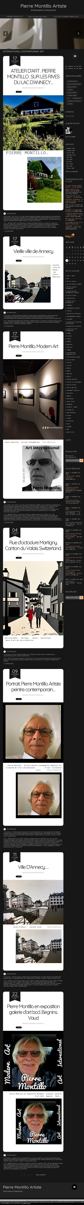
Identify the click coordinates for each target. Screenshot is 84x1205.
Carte (68, 440)
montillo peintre (31, 514)
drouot (26, 224)
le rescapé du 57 (37, 520)
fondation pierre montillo (35, 223)
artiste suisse (14, 218)
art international (50, 840)
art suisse (45, 659)
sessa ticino (38, 844)
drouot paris (16, 517)
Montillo (35, 510)
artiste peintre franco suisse (33, 840)
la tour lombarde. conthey (51, 845)
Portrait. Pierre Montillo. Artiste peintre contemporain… (33, 686)
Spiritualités (71, 412)
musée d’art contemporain (18, 986)
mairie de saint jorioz (44, 1163)
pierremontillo (72, 87)
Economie (69, 319)
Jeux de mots (71, 360)
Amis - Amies (71, 276)
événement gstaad (15, 844)
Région (69, 396)
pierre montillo (35, 321)
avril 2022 (69, 164)
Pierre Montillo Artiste (43, 6)
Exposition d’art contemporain (39, 509)
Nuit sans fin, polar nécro (74, 218)
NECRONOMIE (71, 220)
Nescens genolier (72, 379)
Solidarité (70, 410)
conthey (70, 89)
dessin (56, 985)
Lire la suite (70, 116)
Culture (56, 218)
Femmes (69, 333)
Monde (68, 371)
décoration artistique (11, 226)
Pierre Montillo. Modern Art (33, 346)
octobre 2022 (70, 153)
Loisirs (69, 365)
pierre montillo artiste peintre (34, 985)
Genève (31, 833)
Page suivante (41, 1175)
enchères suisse (13, 1166)
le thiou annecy (53, 980)
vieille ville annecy (28, 980)
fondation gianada (20, 323)
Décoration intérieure (11, 219)
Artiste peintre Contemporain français (16, 506)
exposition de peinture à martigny (19, 321)
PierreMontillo (49, 442)
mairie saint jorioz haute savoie (36, 841)
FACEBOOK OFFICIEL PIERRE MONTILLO (72, 488)
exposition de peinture (26, 219)
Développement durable (74, 316)
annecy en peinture (41, 980)
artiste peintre (36, 983)
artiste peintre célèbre (51, 322)
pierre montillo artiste (15, 838)
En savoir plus (25, 1203)
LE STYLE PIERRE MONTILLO (66, 16)
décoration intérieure (36, 224)
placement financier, (73, 390)
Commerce (69, 305)
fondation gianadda (16, 224)
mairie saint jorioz (32, 322)
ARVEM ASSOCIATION (71, 229)
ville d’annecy (25, 983)
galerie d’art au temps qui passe (45, 843)
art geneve (19, 840)
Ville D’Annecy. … (33, 867)
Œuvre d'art (37, 220)
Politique (70, 393)
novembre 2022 (70, 150)
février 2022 (70, 168)
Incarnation (78, 187)
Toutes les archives (72, 171)
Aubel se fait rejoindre (73, 204)
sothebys (25, 517)
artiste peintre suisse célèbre (28, 1166)
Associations (71, 298)
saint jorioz (71, 401)
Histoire (69, 347)
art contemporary (51, 517)
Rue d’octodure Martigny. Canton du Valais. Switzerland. (33, 545)
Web (30, 220)
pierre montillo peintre (38, 838)
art (50, 514)
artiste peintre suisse (18, 841)
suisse (41, 322)
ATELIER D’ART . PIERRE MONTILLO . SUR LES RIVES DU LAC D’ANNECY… (33, 76)
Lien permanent (10, 213)
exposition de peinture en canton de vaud (26, 1164)
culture (6, 986)
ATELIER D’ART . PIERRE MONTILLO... (73, 477)
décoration (55, 1167)
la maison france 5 (47, 518)
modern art (45, 983)
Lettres (69, 362)
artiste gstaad (37, 1167)
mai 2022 (69, 161)
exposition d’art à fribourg (13, 847)
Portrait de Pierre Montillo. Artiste (74, 558)
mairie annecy (31, 516)
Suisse (19, 656)
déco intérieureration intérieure (47, 516)
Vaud (5, 836)
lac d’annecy (47, 226)
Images (36, 219)
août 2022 (69, 157)
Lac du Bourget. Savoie (73, 511)
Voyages (69, 426)
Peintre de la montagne (44, 318)
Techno (69, 418)
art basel (51, 841)
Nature (34, 318)
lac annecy (17, 983)
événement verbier (27, 844)
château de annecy (23, 982)
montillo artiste (42, 514)
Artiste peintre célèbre (32, 216)
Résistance (70, 398)
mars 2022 (69, 166)
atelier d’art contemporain (17, 223)
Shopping (69, 404)
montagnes (46, 1167)
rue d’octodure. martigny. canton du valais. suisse (25, 658)
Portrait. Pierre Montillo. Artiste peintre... (73, 571)
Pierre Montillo (54, 770)
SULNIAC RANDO (78, 211)
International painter (24, 318)
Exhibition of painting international (33, 654)
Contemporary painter (46, 218)
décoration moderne (51, 224)
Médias (6, 220)
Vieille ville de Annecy (33, 251)
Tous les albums (70, 136)
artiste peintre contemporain (43, 982)
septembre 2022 (70, 155)
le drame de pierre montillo (53, 520)
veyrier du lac (8, 323)
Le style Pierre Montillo (73, 546)
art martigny (46, 658)
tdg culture (45, 1164)
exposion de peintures (33, 518)
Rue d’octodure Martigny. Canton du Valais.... (74, 534)
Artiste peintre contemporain (37, 315)
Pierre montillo (23, 220)
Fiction (69, 336)
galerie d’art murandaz (26, 843)
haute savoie (17, 980)
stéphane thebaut (20, 322)
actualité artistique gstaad (22, 1167)
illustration (23, 226)
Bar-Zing (79, 197)
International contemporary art (50, 219)
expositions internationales (22, 520)
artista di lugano (48, 844)
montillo (48, 223)
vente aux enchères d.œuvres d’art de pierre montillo (30, 228)
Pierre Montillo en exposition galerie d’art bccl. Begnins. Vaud (33, 1012)
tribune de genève (9, 840)
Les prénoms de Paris (72, 222)
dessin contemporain (35, 226)
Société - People (51, 834)
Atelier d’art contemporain (29, 218)
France (69, 339)
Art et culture (20, 216)
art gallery (53, 838)
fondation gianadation (36, 517)
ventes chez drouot (17, 228)
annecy (29, 323)
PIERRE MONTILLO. (15, 16)
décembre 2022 (70, 148)
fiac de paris (22, 227)
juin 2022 (69, 159)
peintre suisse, (13, 220)
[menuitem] (15, 16)
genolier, (70, 344)
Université (70, 421)
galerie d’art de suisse (18, 845)
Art (13, 216)
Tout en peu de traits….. (38, 16)
